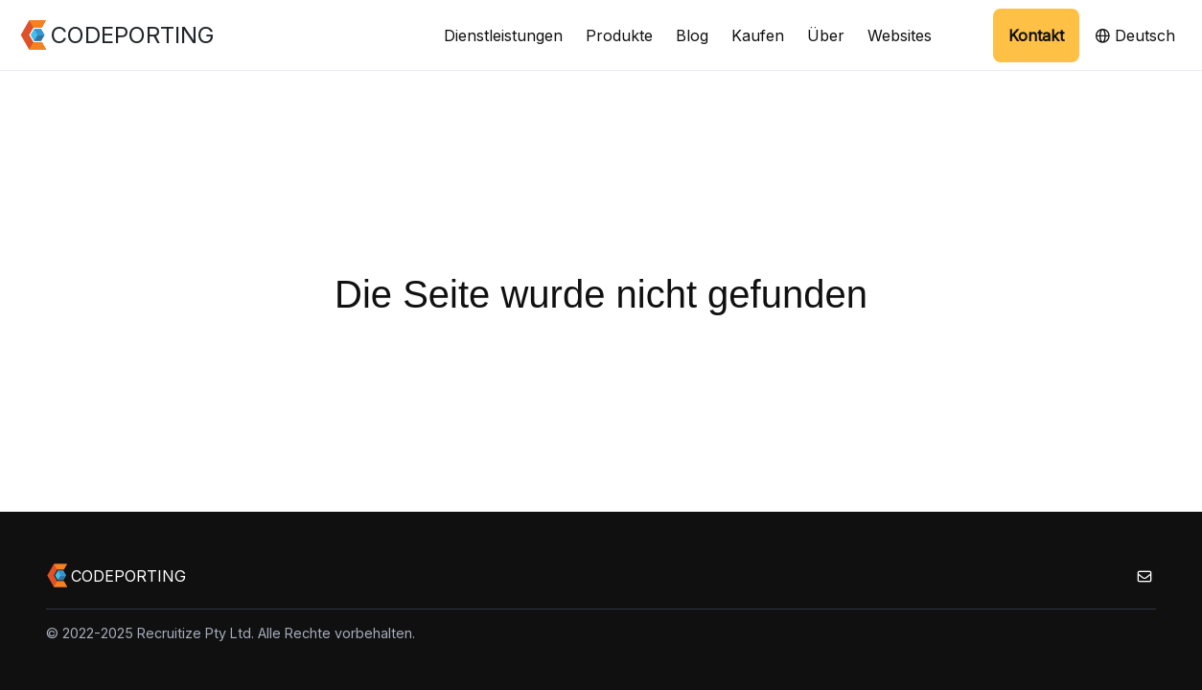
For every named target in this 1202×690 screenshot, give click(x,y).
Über (825, 35)
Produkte (619, 35)
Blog (692, 35)
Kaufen (757, 35)
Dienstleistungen (503, 35)
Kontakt (1036, 35)
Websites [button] (899, 35)
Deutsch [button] (1135, 35)
